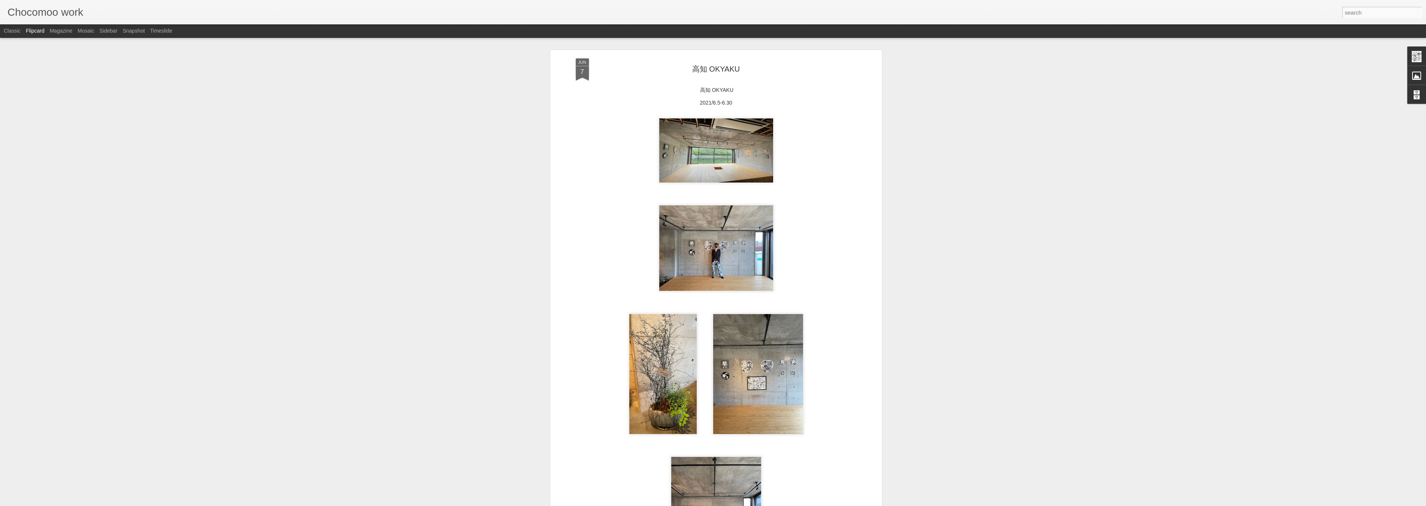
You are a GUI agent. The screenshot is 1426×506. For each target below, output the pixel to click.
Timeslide (161, 31)
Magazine (61, 31)
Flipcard (35, 31)
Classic (12, 31)
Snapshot (134, 31)
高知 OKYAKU (716, 69)
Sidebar (109, 31)
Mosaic (85, 31)
